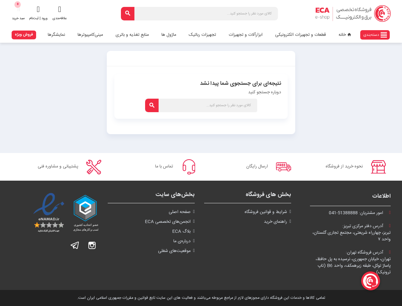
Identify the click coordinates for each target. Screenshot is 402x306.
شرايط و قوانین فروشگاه (266, 212)
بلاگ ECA (181, 231)
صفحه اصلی (180, 212)
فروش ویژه (24, 34)
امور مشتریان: (360, 213)
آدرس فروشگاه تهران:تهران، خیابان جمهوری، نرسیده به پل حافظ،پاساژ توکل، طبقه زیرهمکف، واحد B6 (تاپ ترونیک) (353, 262)
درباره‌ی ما (182, 241)
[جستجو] (199, 13)
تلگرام (75, 245)
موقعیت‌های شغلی (174, 251)
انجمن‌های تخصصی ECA (168, 222)
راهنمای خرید (275, 222)
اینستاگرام (92, 245)
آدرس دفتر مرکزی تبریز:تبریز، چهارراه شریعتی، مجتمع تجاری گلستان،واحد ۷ (351, 232)
